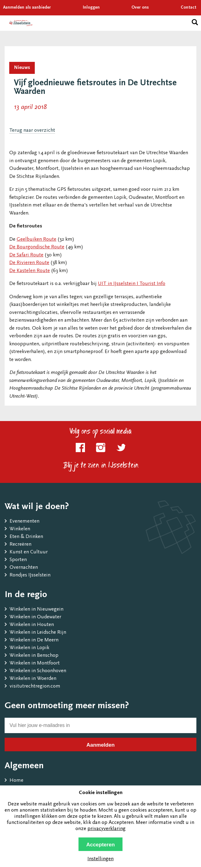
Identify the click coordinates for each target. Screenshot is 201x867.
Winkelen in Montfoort (35, 663)
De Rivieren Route (29, 263)
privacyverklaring (106, 829)
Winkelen (20, 529)
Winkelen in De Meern (34, 640)
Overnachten (24, 567)
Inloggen (91, 8)
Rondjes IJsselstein (30, 575)
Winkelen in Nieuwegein (36, 609)
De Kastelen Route (29, 271)
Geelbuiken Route (36, 239)
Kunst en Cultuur (29, 552)
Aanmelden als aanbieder (27, 8)
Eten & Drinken (26, 537)
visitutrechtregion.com (35, 686)
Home (16, 780)
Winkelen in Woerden (33, 678)
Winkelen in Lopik (29, 648)
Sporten (18, 560)
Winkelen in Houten (32, 625)
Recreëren (20, 544)
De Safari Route (26, 255)
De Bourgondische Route (36, 247)
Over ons (140, 8)
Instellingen (100, 859)
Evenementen (24, 521)
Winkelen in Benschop (34, 655)
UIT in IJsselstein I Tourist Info (131, 284)
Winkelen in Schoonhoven (38, 671)
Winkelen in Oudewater (35, 617)
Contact (188, 8)
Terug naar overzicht (32, 130)
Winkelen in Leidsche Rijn (38, 632)
